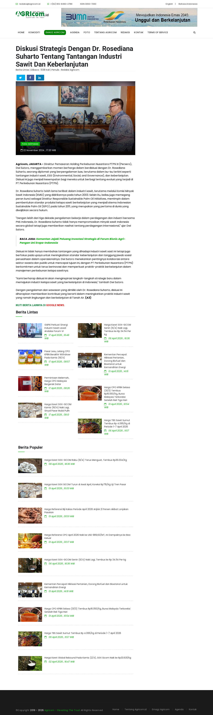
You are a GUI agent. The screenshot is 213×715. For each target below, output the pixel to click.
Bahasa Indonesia (188, 3)
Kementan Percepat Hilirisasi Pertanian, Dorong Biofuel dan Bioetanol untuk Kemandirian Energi (115, 361)
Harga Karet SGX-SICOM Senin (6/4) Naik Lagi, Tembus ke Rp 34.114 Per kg (117, 329)
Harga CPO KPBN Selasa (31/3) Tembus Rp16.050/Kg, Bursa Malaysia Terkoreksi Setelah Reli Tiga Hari (117, 394)
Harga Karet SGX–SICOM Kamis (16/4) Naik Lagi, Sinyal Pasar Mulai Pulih (57, 407)
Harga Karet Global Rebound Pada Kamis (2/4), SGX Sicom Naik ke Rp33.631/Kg (87, 657)
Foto (87, 32)
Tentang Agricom (105, 32)
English (169, 3)
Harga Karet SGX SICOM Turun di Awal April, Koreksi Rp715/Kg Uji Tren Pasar (85, 484)
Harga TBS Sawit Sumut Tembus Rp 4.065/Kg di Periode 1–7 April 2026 (117, 423)
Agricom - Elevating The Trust (62, 710)
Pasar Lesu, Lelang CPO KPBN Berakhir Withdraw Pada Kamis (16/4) (57, 354)
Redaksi (125, 32)
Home (21, 32)
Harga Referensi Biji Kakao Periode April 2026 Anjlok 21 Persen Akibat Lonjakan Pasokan (86, 511)
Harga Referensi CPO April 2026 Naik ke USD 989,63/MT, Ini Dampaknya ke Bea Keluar (87, 536)
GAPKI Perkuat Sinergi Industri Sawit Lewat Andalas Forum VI (56, 328)
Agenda (74, 32)
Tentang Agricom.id (136, 709)
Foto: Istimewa (30, 143)
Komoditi (34, 32)
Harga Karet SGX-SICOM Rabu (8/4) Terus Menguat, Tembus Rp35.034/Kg (85, 460)
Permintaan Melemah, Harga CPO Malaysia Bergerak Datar (56, 381)
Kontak (138, 32)
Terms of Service (158, 32)
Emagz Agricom (161, 709)
